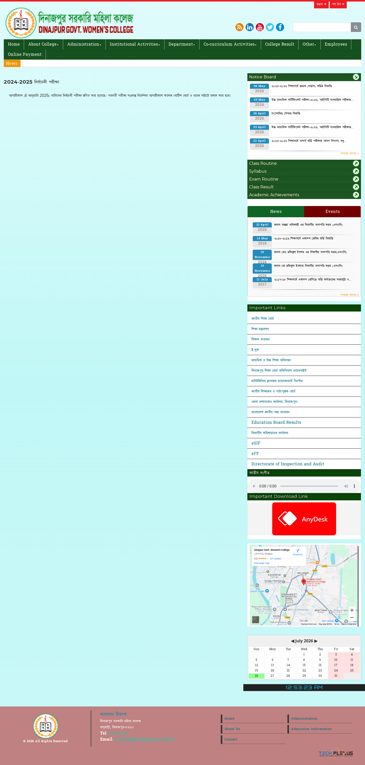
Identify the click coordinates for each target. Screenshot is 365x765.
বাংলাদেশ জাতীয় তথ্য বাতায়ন (270, 412)
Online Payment (25, 54)
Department (181, 44)
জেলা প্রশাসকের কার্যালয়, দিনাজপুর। (274, 401)
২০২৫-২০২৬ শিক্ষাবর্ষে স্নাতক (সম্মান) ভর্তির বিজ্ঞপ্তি (301, 86)
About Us (232, 729)
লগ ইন (338, 4)
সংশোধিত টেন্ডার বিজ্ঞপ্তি (285, 114)
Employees (336, 44)
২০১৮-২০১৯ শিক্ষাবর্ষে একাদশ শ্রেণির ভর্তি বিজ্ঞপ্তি (303, 238)
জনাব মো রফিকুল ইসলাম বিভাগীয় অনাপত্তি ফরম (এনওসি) (308, 266)
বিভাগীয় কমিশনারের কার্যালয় (269, 433)
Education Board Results (276, 422)
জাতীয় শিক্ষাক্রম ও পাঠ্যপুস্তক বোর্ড (273, 391)
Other (308, 44)
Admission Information (311, 729)
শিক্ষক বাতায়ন (260, 339)
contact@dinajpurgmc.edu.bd (144, 739)
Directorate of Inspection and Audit (287, 464)
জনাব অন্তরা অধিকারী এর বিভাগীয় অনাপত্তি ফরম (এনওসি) (308, 225)
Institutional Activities (134, 44)
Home (14, 44)
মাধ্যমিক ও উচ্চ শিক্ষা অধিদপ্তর (271, 360)
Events (332, 211)
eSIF (255, 443)
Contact (230, 739)
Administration (83, 44)
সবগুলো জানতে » (350, 153)
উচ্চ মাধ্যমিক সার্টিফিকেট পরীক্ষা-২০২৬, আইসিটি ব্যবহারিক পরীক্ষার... (312, 100)
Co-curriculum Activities (229, 44)
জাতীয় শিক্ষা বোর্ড (262, 318)
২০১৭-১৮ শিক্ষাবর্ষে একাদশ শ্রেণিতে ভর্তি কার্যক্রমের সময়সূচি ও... (312, 280)
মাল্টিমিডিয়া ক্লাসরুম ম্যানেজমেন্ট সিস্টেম (277, 381)
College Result (279, 44)
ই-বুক (255, 350)
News (276, 211)
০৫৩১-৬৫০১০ (118, 733)
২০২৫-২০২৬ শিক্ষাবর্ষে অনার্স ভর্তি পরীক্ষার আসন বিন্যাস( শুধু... (308, 141)
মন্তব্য (321, 4)
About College (42, 44)
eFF (255, 453)
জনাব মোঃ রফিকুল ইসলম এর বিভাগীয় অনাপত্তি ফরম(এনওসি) (310, 252)
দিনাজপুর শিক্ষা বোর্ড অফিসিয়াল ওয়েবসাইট (278, 370)
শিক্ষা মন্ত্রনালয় (260, 329)
